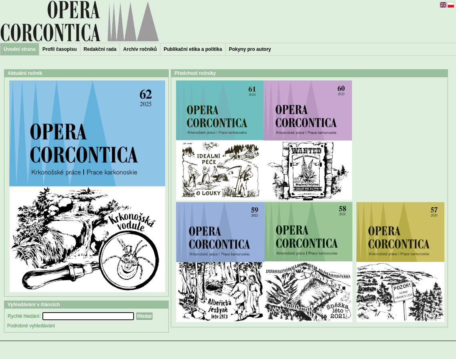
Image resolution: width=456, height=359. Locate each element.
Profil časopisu (59, 49)
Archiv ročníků (140, 49)
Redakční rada (100, 49)
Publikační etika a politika (193, 49)
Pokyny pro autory (250, 49)
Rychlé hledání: (24, 316)
